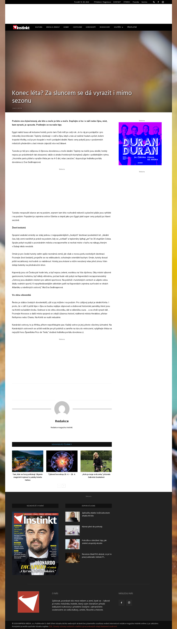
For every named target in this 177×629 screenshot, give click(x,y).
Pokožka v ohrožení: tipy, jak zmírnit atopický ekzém (94, 542)
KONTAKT (117, 2)
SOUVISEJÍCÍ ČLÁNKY (62, 445)
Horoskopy (91, 27)
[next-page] (63, 486)
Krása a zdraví (52, 27)
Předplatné (132, 27)
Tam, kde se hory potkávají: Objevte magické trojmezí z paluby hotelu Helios (28, 477)
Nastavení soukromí (109, 626)
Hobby (66, 27)
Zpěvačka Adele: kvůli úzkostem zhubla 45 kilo (96, 514)
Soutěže (118, 27)
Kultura (38, 27)
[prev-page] (59, 486)
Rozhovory (105, 27)
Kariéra (144, 2)
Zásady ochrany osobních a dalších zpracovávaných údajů (76, 626)
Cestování (77, 27)
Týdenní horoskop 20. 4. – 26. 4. (62, 474)
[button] (154, 2)
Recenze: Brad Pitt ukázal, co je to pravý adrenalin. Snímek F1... (97, 556)
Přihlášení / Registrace (102, 2)
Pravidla (136, 2)
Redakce (62, 421)
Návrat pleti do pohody (92, 526)
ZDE (50, 626)
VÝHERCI (127, 2)
